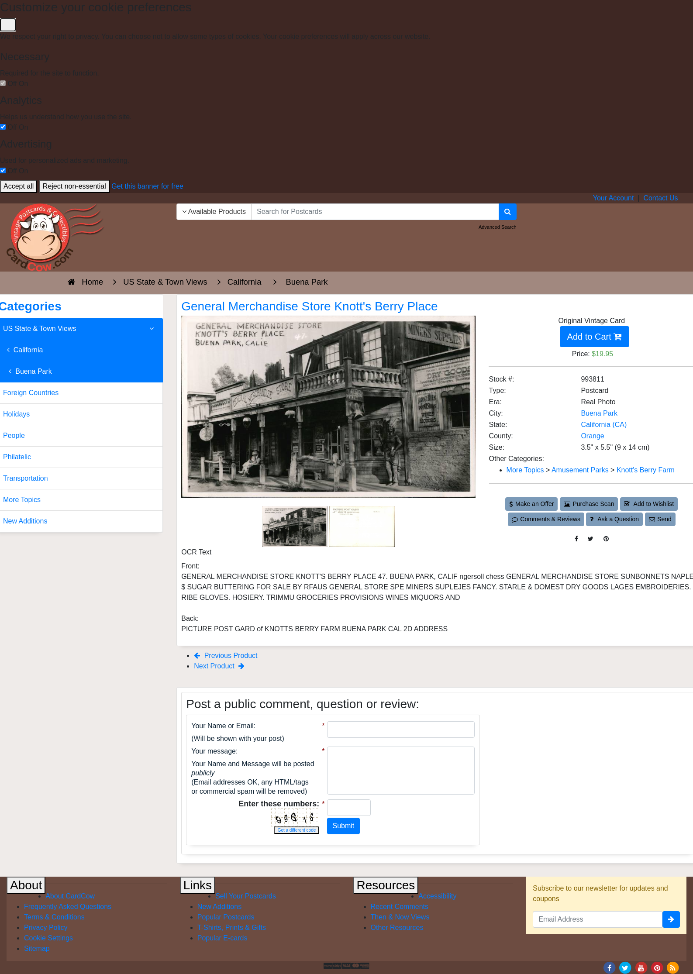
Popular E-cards (222, 938)
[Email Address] (597, 919)
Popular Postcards (226, 917)
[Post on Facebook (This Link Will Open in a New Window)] (576, 539)
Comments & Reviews (546, 519)
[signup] (671, 919)
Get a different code (297, 830)
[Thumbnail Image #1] (295, 526)
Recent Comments (400, 906)
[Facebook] (609, 967)
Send (660, 519)
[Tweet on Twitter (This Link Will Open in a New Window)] (590, 539)
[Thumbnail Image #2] (362, 526)
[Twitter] (625, 967)
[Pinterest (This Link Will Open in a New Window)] (606, 539)
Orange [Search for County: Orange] (592, 436)
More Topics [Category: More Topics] (525, 470)
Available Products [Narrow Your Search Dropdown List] (214, 211)
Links (197, 885)
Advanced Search (498, 227)
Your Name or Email (222, 726)
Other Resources (397, 927)
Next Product (219, 666)
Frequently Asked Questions (67, 906)
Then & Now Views (400, 917)
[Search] (508, 211)
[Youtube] (641, 967)
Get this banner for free (147, 186)
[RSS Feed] (673, 967)
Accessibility (437, 896)
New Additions (219, 906)
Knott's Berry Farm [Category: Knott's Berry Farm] (646, 470)
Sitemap (37, 948)
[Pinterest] (657, 967)
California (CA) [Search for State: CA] (604, 424)
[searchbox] (375, 211)
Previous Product (225, 655)
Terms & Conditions (54, 917)
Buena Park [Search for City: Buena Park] (599, 413)
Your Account (613, 198)
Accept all (18, 186)
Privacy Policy (46, 927)
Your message (213, 751)
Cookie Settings (48, 938)
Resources (386, 885)
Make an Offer (531, 503)
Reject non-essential (74, 186)
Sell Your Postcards (245, 896)
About (26, 885)
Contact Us (660, 198)
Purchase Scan (589, 503)
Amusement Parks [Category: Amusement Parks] (580, 470)
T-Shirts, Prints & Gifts (231, 927)
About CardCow (70, 896)
